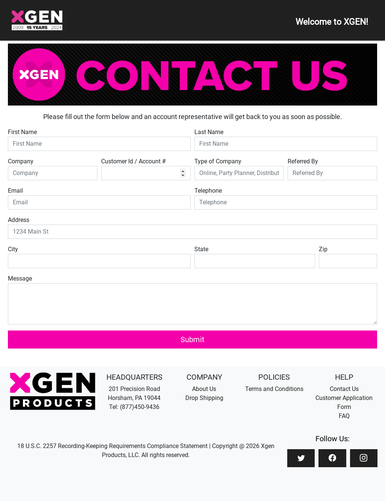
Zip (323, 249)
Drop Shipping (204, 397)
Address (18, 219)
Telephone (208, 190)
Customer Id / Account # (133, 161)
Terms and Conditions (274, 388)
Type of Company (217, 161)
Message (20, 278)
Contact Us (344, 388)
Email (15, 190)
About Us (204, 388)
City (13, 249)
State (201, 249)
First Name (22, 132)
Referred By (303, 161)
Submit (192, 339)
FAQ (344, 416)
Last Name (208, 132)
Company (20, 161)
